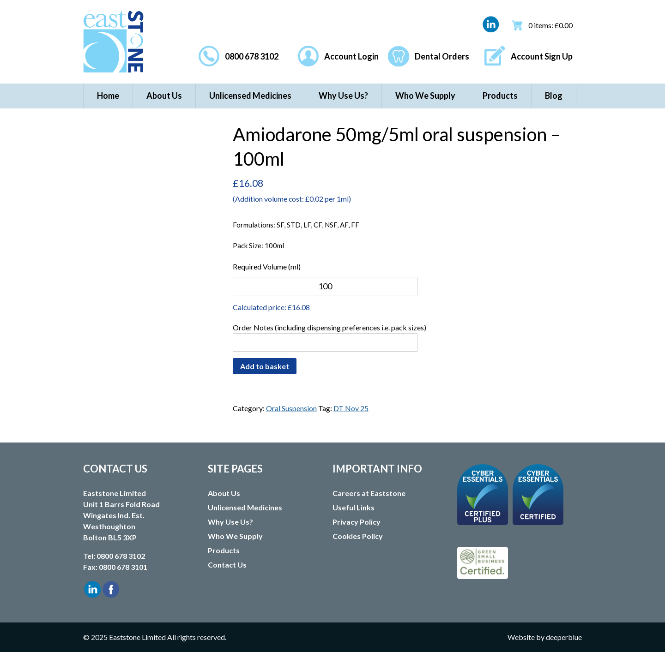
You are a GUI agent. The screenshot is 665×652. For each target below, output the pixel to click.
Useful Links (353, 507)
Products (500, 95)
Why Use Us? (343, 95)
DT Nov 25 (351, 408)
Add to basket (264, 366)
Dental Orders (442, 56)
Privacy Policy (356, 521)
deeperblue (564, 637)
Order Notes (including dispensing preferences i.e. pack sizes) (329, 327)
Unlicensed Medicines (250, 95)
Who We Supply (425, 95)
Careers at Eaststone (368, 493)
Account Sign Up (542, 56)
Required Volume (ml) (267, 266)
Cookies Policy (357, 536)
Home (108, 95)
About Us (164, 95)
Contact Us (227, 564)
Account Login (351, 56)
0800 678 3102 (251, 56)
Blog (553, 95)
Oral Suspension (291, 408)
